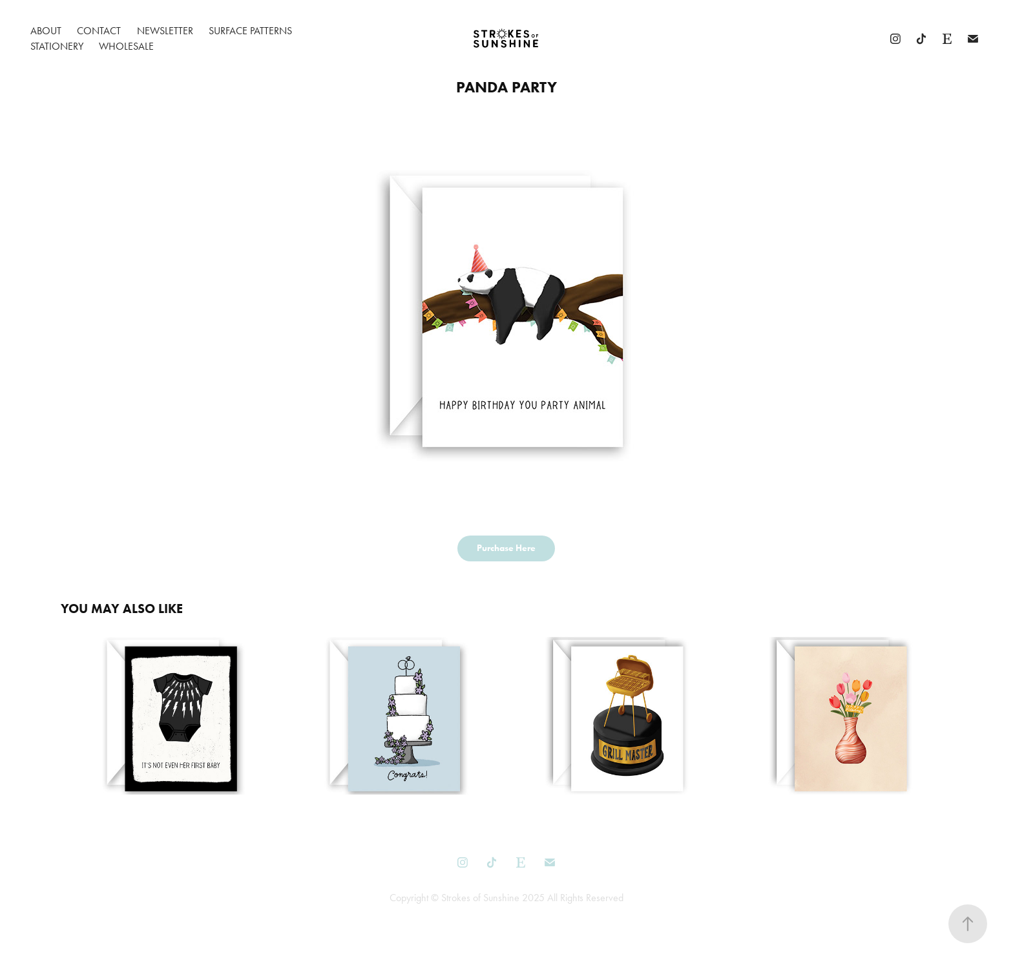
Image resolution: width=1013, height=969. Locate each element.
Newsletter (165, 31)
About (45, 31)
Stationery (56, 46)
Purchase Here (506, 548)
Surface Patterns (250, 31)
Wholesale (126, 46)
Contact (99, 31)
